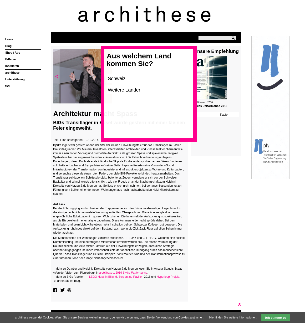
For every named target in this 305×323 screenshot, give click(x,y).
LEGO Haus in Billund (103, 276)
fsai (7, 86)
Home (9, 39)
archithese (12, 72)
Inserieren (12, 66)
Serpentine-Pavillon (130, 276)
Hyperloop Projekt (168, 276)
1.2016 (123, 272)
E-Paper (10, 59)
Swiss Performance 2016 (210, 106)
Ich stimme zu (275, 317)
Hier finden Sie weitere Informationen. (233, 317)
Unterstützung (15, 79)
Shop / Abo (12, 52)
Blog (8, 46)
